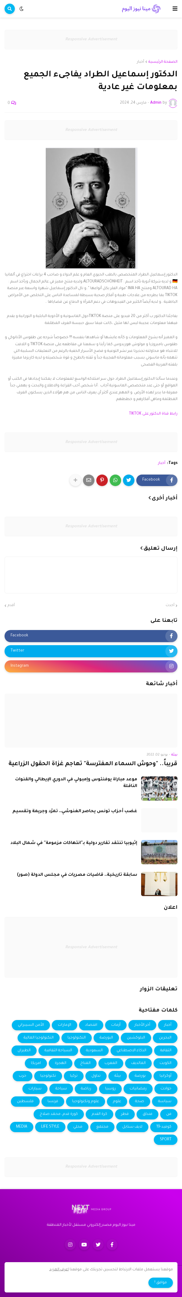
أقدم (11, 606)
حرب (22, 1076)
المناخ (85, 1063)
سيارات (34, 1089)
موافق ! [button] (160, 1283)
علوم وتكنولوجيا (85, 1101)
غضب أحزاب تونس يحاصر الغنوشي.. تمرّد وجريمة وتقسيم (74, 811)
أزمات (116, 1025)
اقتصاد (91, 1025)
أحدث (170, 606)
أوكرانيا (165, 1076)
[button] (175, 9)
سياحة (61, 1089)
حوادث (165, 1089)
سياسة (164, 1101)
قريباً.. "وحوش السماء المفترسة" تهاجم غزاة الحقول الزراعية (92, 764)
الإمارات (64, 1025)
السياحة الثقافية (58, 1051)
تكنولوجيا (48, 1076)
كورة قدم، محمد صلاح (59, 1114)
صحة (139, 1101)
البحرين (165, 1038)
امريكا (36, 1063)
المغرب (110, 1063)
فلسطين (25, 1101)
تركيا (74, 1076)
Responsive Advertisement (91, 39)
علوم (117, 1101)
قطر (125, 1114)
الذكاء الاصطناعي (131, 1051)
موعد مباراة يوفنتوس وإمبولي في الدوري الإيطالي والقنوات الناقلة (76, 783)
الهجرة (60, 1063)
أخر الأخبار (142, 1025)
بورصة (140, 1076)
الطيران (24, 1051)
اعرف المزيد (59, 1270)
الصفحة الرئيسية (162, 62)
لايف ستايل (132, 1127)
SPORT (165, 1140)
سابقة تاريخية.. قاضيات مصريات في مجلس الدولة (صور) (77, 875)
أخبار (140, 62)
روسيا (110, 1089)
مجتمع (102, 1127)
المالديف (138, 1063)
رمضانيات (138, 1089)
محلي (77, 1127)
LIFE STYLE (50, 1127)
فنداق (147, 1114)
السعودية (94, 1051)
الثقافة (165, 1051)
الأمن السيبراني (31, 1025)
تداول (96, 1076)
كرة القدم (99, 1114)
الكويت (165, 1063)
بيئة (117, 1076)
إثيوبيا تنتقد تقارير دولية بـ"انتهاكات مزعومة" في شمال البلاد (73, 843)
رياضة (86, 1089)
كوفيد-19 (163, 1127)
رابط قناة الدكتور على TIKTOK (153, 414)
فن (168, 1114)
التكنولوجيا (77, 1038)
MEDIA (21, 1127)
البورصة (106, 1038)
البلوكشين (136, 1038)
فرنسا (53, 1101)
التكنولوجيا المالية (39, 1038)
